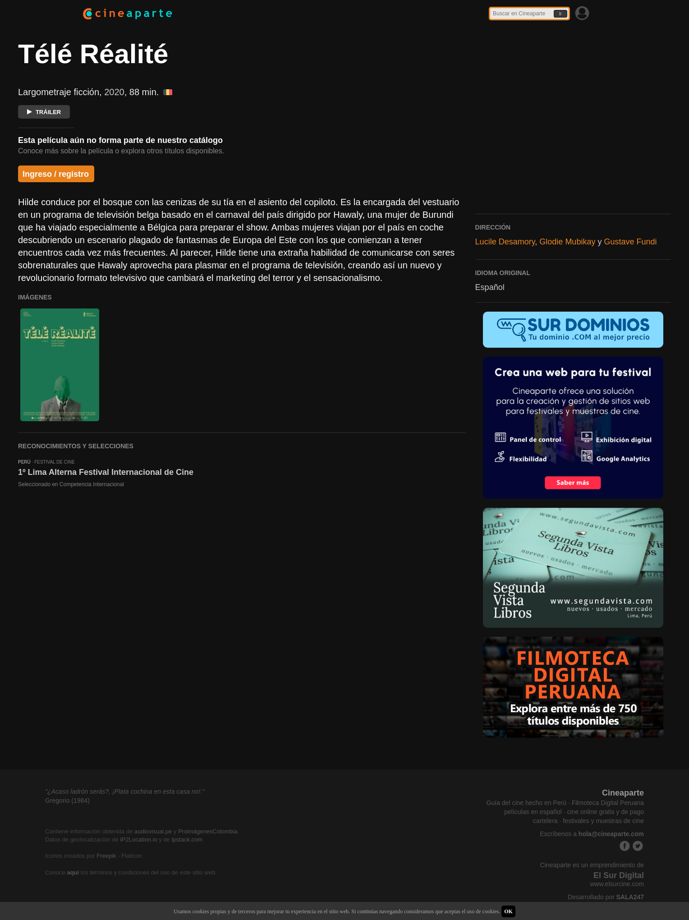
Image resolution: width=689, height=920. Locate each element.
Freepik (106, 855)
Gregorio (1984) (67, 800)
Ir (560, 13)
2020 (114, 92)
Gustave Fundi (630, 241)
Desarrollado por (606, 897)
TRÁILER (44, 112)
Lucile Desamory (505, 241)
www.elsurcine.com (617, 884)
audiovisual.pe (153, 831)
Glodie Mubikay (567, 241)
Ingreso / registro (56, 174)
